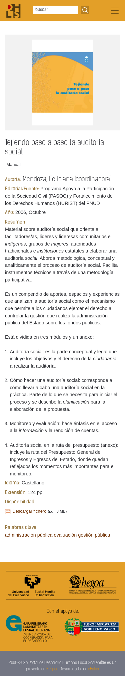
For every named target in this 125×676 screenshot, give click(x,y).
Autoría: (13, 179)
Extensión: (15, 492)
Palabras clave (20, 527)
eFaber (93, 669)
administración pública (28, 535)
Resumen (15, 222)
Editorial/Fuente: (22, 189)
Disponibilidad (19, 502)
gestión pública (94, 535)
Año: (9, 212)
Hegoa (51, 669)
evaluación (65, 535)
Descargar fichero (29, 511)
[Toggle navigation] (115, 11)
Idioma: (12, 483)
